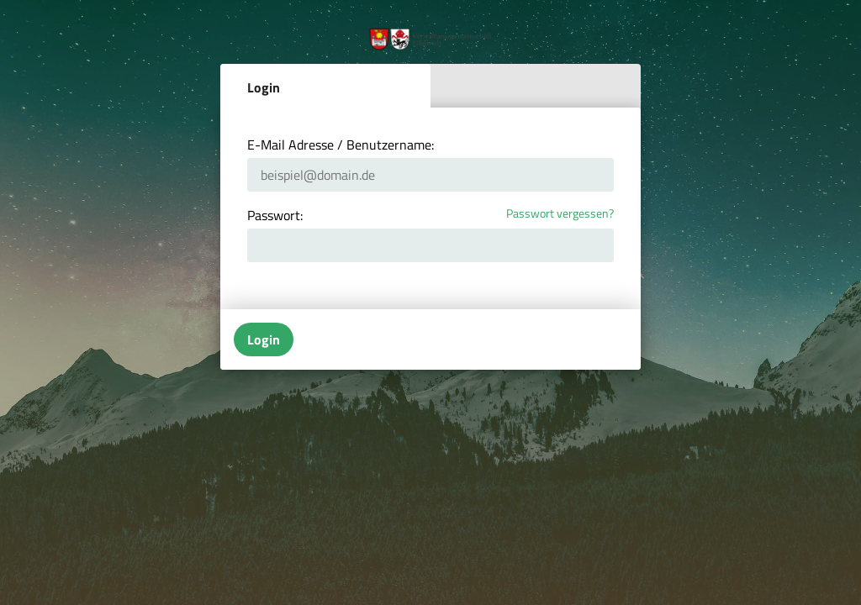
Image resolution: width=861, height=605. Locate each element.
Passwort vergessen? (560, 214)
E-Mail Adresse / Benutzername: (340, 144)
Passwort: (275, 215)
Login (263, 87)
